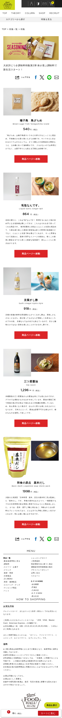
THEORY (16, 13)
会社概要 (35, 584)
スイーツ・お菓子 (11, 567)
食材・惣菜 (8, 573)
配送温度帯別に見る (12, 561)
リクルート (35, 576)
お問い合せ (35, 573)
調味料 (6, 564)
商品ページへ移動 (31, 159)
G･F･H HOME (37, 581)
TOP (4, 13)
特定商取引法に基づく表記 (42, 564)
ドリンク (7, 570)
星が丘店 (35, 596)
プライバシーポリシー (40, 570)
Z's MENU (8, 579)
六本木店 (35, 590)
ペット (6, 591)
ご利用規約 (35, 561)
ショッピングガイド (39, 558)
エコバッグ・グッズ (12, 585)
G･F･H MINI (37, 593)
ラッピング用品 (10, 588)
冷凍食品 (7, 576)
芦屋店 (34, 587)
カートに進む (48, 713)
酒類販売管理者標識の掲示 (42, 567)
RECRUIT (54, 13)
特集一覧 (13, 29)
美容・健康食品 (10, 582)
